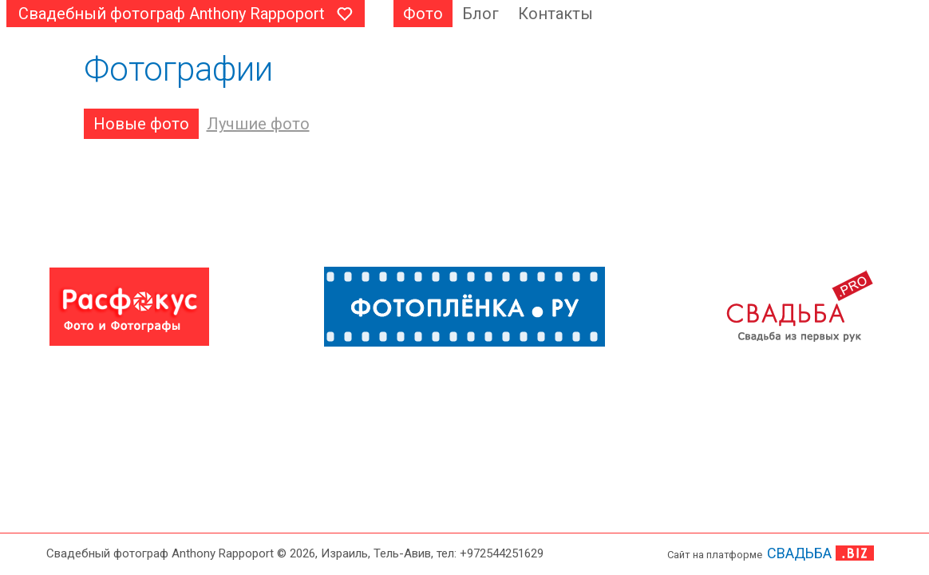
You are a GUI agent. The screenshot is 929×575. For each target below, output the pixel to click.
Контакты (555, 13)
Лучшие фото (258, 123)
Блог (480, 13)
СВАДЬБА (799, 553)
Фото (423, 13)
